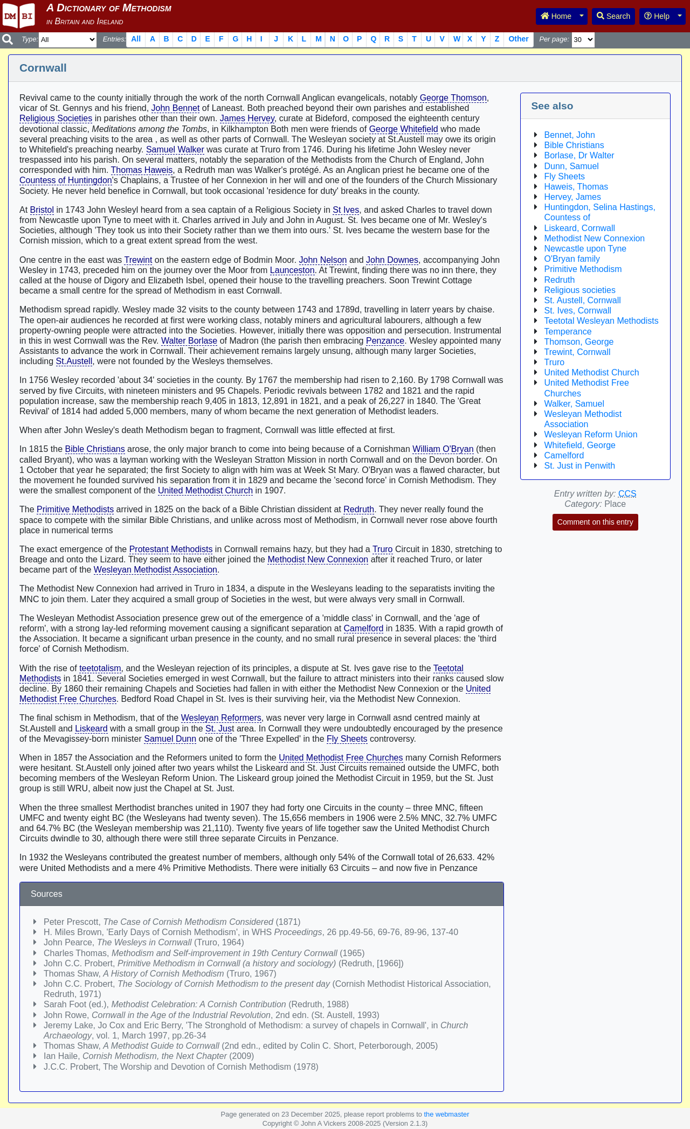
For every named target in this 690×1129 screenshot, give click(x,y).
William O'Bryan (442, 449)
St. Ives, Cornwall (577, 310)
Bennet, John (569, 135)
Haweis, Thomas (576, 186)
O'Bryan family (572, 258)
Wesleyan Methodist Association (155, 569)
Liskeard (91, 728)
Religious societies (580, 290)
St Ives (346, 209)
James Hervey (247, 118)
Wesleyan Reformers (221, 717)
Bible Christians (95, 449)
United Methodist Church (205, 490)
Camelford (364, 628)
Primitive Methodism (583, 269)
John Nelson (323, 259)
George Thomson (453, 97)
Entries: (114, 39)
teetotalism (100, 668)
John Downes (392, 259)
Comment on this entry (595, 522)
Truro (382, 549)
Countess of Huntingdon (65, 180)
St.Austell (74, 361)
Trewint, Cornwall (577, 352)
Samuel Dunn (170, 738)
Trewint (138, 259)
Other (518, 38)
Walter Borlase (189, 340)
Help (657, 16)
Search (613, 16)
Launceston (292, 270)
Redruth (358, 509)
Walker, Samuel (574, 403)
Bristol (42, 209)
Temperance (568, 331)
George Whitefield (403, 129)
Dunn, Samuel (571, 166)
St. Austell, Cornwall (582, 300)
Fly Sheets (347, 738)
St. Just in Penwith (580, 465)
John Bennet (175, 108)
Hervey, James (573, 196)
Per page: (554, 39)
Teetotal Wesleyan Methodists (601, 320)
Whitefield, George (580, 445)
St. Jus (218, 728)
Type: (30, 39)
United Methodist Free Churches (341, 757)
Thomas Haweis (142, 170)
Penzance (385, 340)
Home (556, 16)
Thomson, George (579, 341)
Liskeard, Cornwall (580, 228)
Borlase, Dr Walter (579, 155)
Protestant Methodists (171, 549)
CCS (627, 493)
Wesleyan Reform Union (591, 434)
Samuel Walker (175, 149)
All (136, 38)
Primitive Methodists (75, 509)
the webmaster (447, 1114)
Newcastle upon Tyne (585, 248)
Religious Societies (55, 118)
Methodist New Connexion (317, 559)
